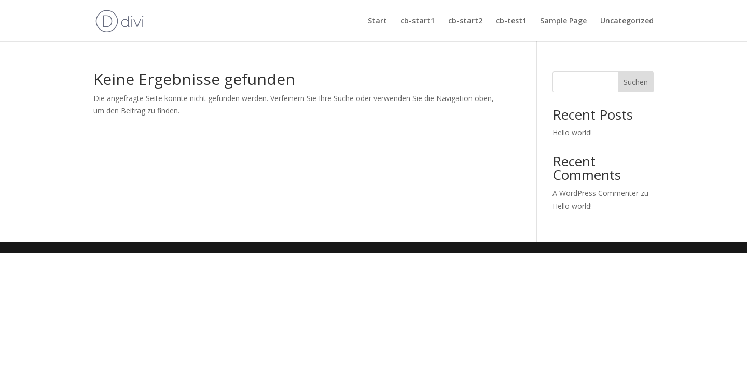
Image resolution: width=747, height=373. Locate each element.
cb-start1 (417, 21)
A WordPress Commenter (595, 193)
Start (377, 21)
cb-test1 (511, 21)
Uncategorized (627, 21)
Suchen (636, 82)
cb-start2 (465, 21)
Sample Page (563, 21)
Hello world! (572, 132)
